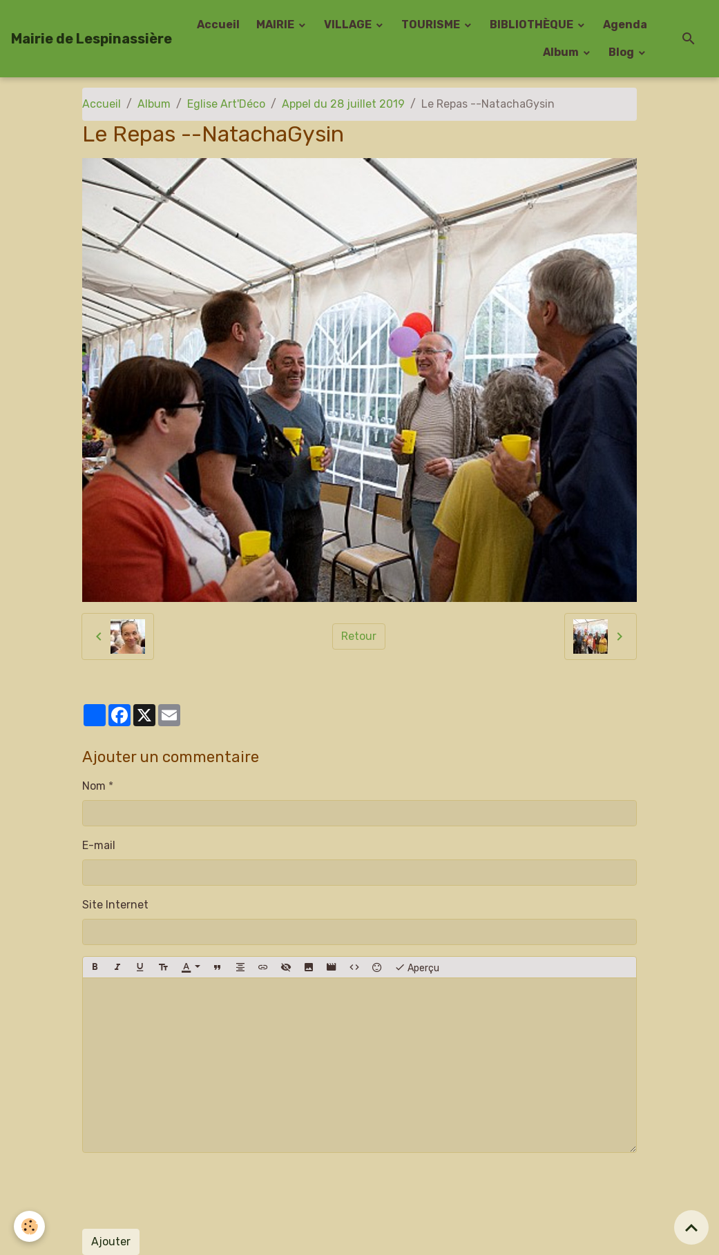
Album (562, 52)
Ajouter (111, 1241)
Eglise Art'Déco (226, 103)
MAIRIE (276, 24)
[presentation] (187, 1191)
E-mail (98, 845)
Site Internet (115, 904)
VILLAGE (349, 24)
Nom (94, 785)
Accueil (218, 24)
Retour (358, 636)
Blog (622, 52)
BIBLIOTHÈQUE (532, 24)
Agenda (625, 24)
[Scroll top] (691, 1227)
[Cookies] (29, 1226)
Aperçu (416, 967)
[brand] (91, 38)
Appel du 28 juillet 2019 (343, 103)
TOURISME (431, 24)
